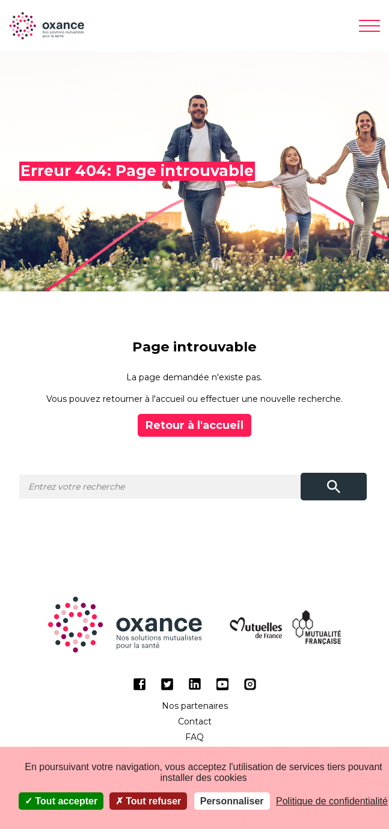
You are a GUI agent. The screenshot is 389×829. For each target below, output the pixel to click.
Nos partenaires (195, 705)
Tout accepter (61, 801)
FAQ (194, 737)
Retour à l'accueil (194, 425)
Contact (195, 721)
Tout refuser (148, 801)
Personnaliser (232, 801)
